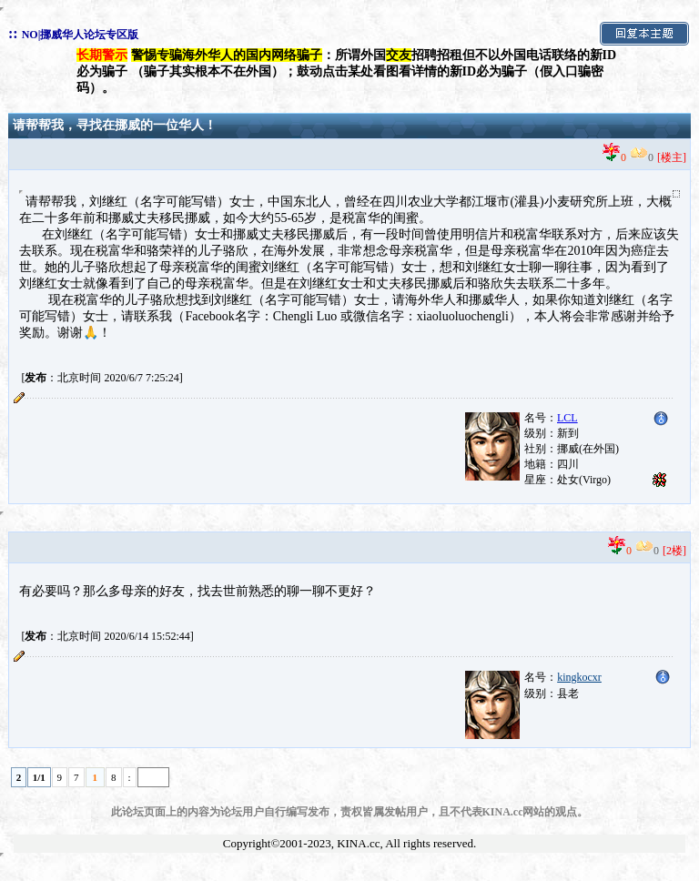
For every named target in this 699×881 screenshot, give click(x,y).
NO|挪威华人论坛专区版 (80, 34)
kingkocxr (579, 677)
